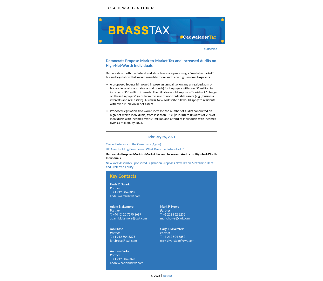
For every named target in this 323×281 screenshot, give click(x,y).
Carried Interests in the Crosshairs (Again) (133, 144)
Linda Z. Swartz (120, 184)
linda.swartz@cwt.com (125, 196)
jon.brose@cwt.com (123, 241)
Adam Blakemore (121, 207)
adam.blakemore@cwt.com (128, 218)
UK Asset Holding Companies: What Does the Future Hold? (145, 149)
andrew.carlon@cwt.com (126, 263)
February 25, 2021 (161, 137)
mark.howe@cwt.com (175, 218)
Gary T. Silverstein (172, 229)
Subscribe (210, 49)
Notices (167, 275)
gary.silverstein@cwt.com (177, 241)
